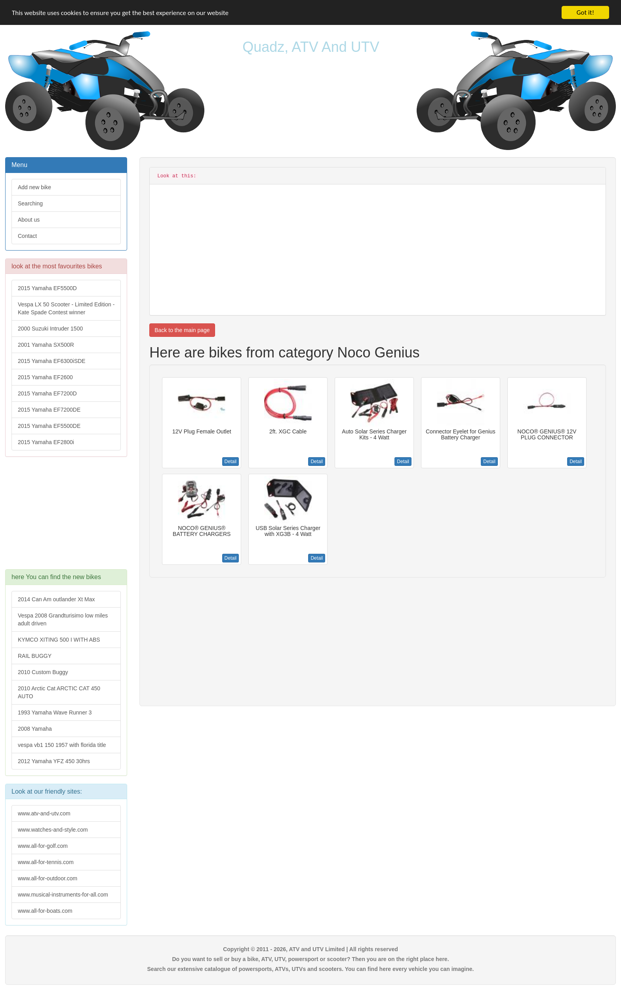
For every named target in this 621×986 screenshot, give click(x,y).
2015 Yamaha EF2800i (46, 442)
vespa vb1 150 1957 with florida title (62, 745)
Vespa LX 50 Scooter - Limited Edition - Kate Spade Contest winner (66, 308)
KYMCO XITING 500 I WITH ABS (59, 639)
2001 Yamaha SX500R (46, 345)
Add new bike (34, 187)
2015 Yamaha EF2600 (45, 377)
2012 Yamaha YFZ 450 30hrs (54, 761)
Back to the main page (182, 330)
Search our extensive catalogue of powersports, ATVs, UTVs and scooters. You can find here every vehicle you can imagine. (310, 969)
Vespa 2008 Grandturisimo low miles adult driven (63, 619)
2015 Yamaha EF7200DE (49, 410)
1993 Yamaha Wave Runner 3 (55, 712)
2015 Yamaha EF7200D (47, 393)
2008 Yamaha (35, 729)
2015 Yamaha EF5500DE (49, 426)
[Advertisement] (66, 516)
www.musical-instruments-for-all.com (63, 894)
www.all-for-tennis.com (46, 862)
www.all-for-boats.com (45, 911)
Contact (27, 236)
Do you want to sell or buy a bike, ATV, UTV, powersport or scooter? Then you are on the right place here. (310, 959)
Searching (30, 203)
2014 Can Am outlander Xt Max (56, 599)
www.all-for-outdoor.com (47, 878)
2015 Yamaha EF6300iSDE (52, 361)
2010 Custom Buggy (43, 672)
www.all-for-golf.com (43, 846)
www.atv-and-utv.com (44, 813)
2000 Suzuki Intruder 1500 (50, 328)
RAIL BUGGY (34, 656)
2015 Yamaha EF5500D (47, 288)
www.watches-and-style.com (53, 829)
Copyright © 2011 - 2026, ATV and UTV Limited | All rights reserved (310, 949)
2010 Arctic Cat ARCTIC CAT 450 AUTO (59, 692)
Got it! (585, 12)
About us (29, 220)
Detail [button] (231, 461)
